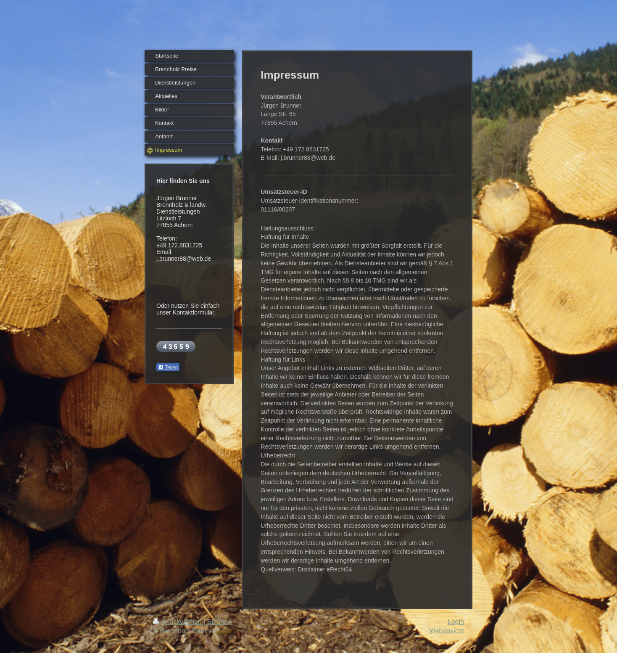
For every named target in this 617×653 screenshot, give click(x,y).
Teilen (168, 367)
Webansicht (446, 630)
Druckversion (178, 621)
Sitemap (219, 621)
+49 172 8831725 (179, 245)
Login (456, 621)
